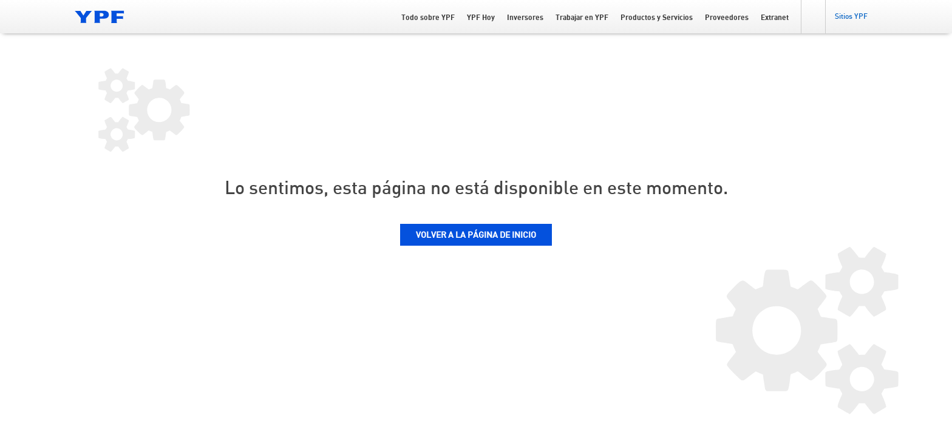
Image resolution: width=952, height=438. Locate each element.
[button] (813, 16)
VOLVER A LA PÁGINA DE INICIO (476, 235)
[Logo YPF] (99, 16)
